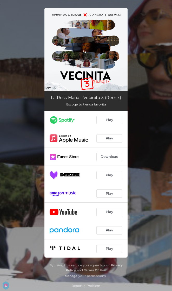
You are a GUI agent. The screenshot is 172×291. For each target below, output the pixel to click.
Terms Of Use (95, 270)
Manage (71, 276)
